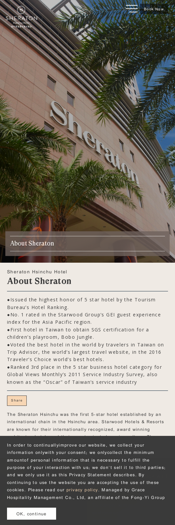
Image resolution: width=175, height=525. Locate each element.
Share (17, 400)
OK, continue (31, 513)
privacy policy (82, 489)
